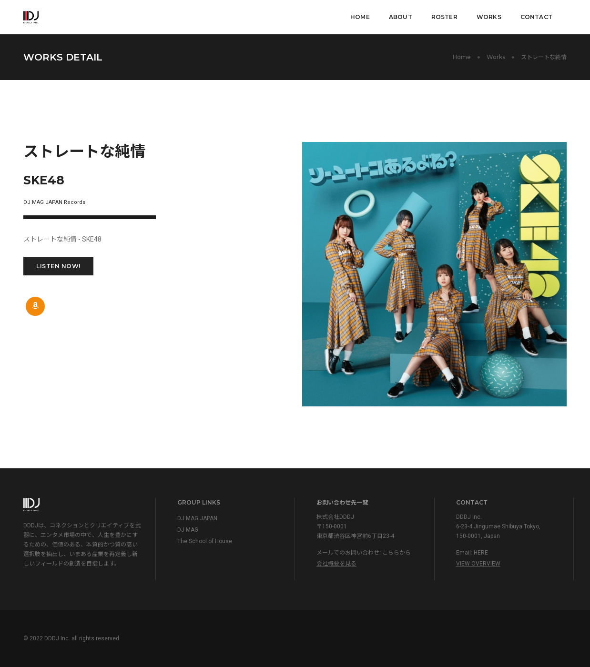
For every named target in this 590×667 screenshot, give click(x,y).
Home (360, 16)
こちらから (396, 552)
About (400, 16)
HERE (481, 552)
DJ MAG (187, 529)
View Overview (478, 563)
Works (489, 16)
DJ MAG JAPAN (197, 518)
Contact (536, 16)
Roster (444, 16)
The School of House (204, 541)
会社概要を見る (336, 563)
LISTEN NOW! (58, 266)
